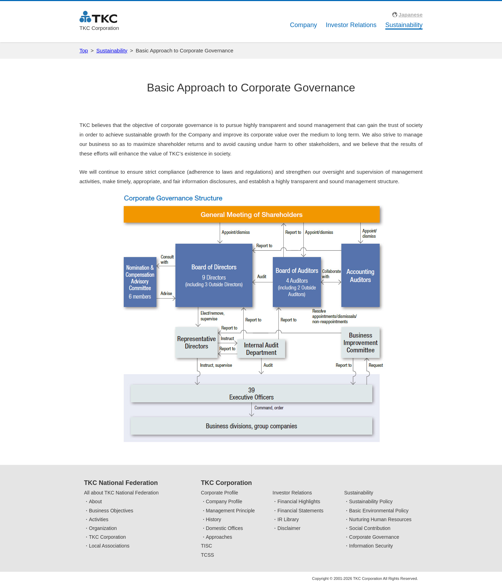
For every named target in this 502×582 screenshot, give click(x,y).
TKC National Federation (121, 482)
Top (83, 50)
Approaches (219, 537)
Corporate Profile (219, 492)
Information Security (371, 546)
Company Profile (224, 501)
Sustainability (404, 24)
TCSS (207, 555)
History (213, 519)
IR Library (288, 519)
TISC (206, 546)
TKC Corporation (107, 537)
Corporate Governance (374, 537)
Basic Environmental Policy (378, 510)
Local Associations (109, 546)
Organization (103, 528)
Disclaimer (288, 528)
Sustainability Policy (371, 501)
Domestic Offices (224, 528)
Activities (98, 519)
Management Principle (230, 510)
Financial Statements (300, 510)
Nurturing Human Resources (380, 519)
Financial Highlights (298, 501)
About (95, 501)
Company (303, 24)
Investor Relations (351, 24)
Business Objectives (111, 510)
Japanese (411, 15)
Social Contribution (370, 528)
